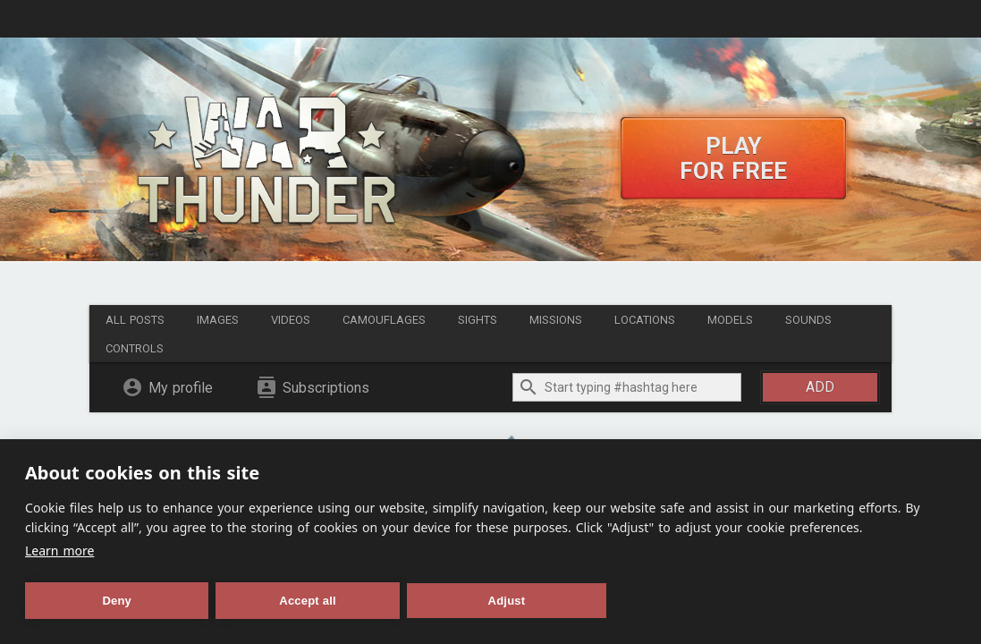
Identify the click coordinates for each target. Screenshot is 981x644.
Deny (116, 600)
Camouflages (384, 319)
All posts (135, 319)
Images (218, 319)
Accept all (307, 600)
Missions (555, 319)
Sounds (808, 319)
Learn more (59, 550)
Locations (644, 319)
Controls (135, 348)
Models (730, 319)
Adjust (507, 600)
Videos (290, 319)
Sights (477, 319)
